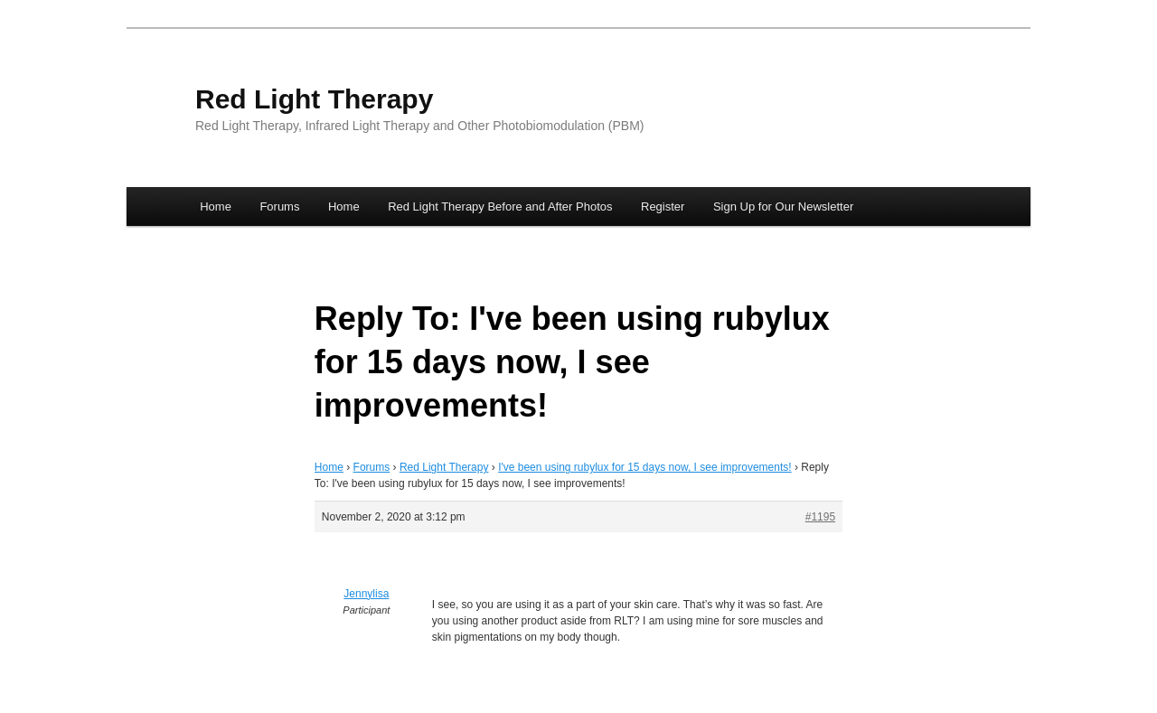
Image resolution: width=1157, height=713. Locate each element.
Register (662, 206)
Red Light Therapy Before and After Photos (500, 206)
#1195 (820, 517)
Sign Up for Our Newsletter (783, 206)
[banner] (578, 111)
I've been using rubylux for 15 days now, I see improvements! (644, 467)
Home (215, 206)
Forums (279, 206)
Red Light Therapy (314, 99)
